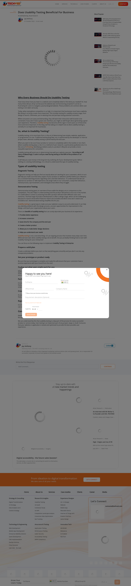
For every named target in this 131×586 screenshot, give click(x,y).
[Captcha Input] (40, 309)
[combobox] (64, 282)
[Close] (107, 269)
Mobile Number (65, 280)
